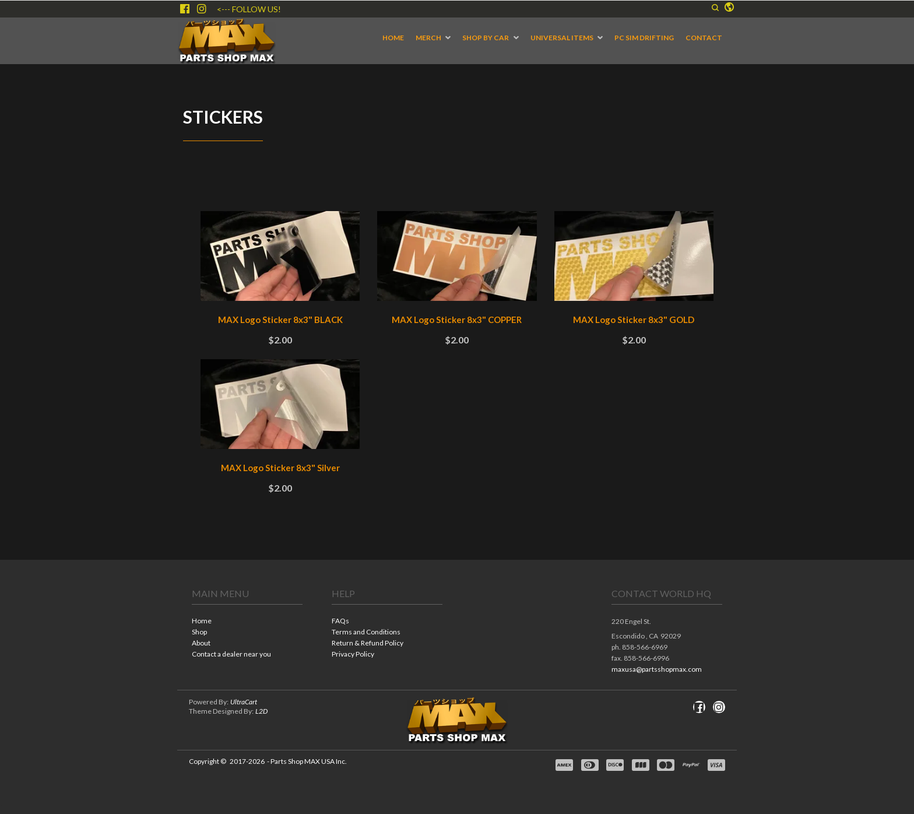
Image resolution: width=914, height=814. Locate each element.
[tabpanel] (457, 363)
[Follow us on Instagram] (201, 8)
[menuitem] (393, 38)
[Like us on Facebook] (184, 8)
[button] (715, 8)
